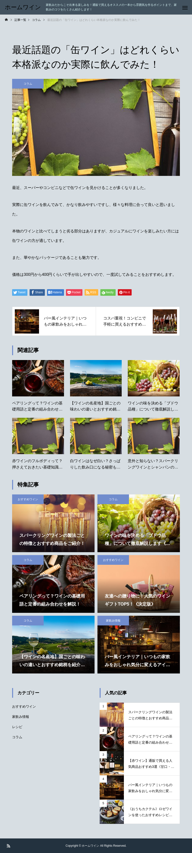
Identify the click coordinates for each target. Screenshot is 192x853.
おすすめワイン (28, 499)
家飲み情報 (113, 620)
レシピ (17, 727)
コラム (28, 83)
